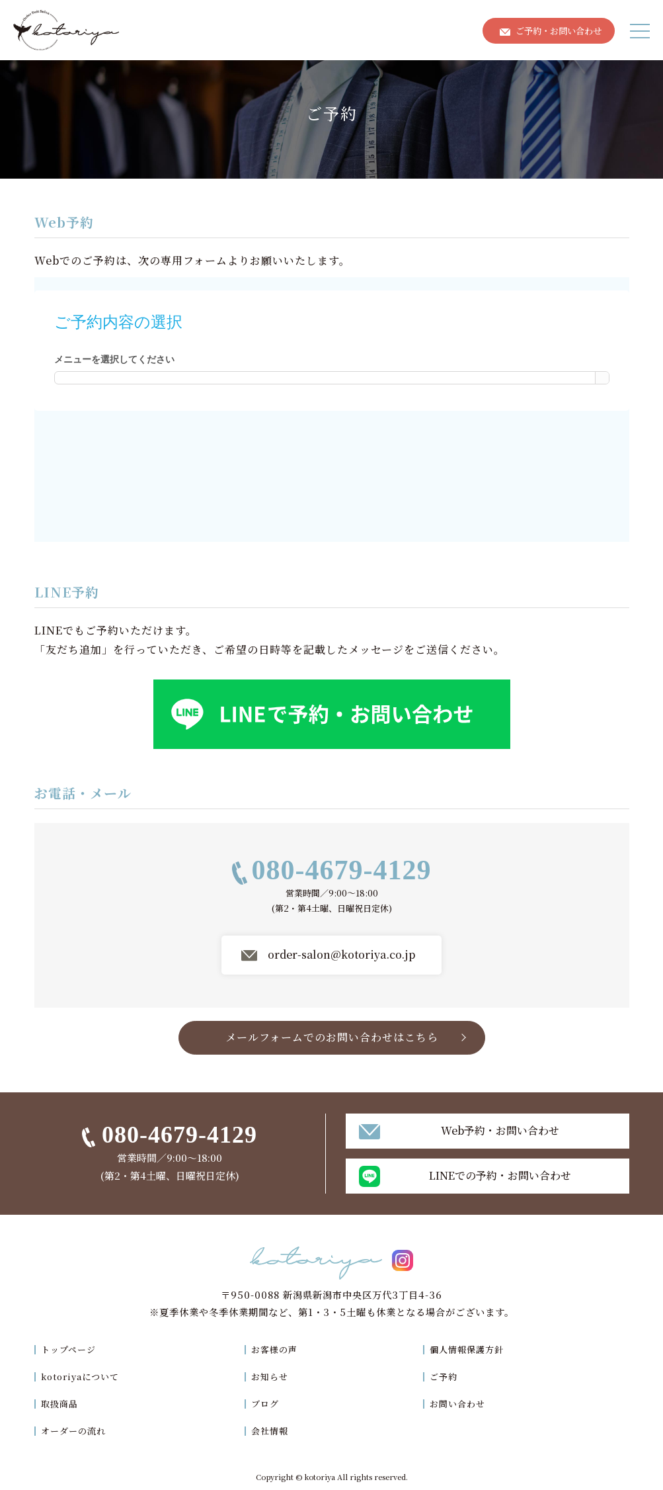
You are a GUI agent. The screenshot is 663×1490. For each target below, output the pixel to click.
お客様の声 (278, 1349)
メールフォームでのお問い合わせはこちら (331, 1037)
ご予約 (444, 1376)
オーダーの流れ (75, 1430)
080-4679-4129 (342, 870)
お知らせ (273, 1376)
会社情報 (273, 1430)
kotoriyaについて (84, 1376)
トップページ (70, 1349)
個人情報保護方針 (469, 1349)
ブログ (268, 1403)
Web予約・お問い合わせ (500, 1130)
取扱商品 (61, 1403)
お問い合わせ (459, 1403)
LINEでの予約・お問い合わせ (500, 1175)
